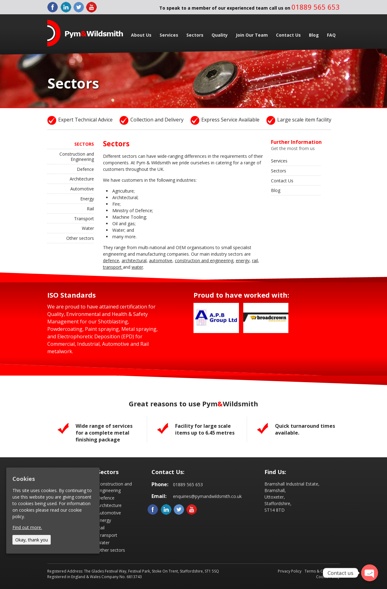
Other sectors (80, 238)
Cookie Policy (328, 576)
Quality (220, 35)
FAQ (331, 35)
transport (113, 267)
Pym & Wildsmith (85, 33)
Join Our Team (252, 35)
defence (111, 260)
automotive (160, 260)
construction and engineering (204, 260)
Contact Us (288, 35)
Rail (90, 209)
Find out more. (27, 527)
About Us (141, 35)
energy (242, 260)
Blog (314, 35)
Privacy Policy (289, 571)
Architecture (82, 179)
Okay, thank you (31, 540)
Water (88, 228)
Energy (87, 199)
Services (169, 35)
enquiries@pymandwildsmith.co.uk (207, 496)
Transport (84, 218)
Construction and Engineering (76, 156)
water (137, 267)
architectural (134, 260)
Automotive (82, 189)
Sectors (194, 35)
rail (255, 260)
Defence (85, 169)
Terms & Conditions (322, 571)
